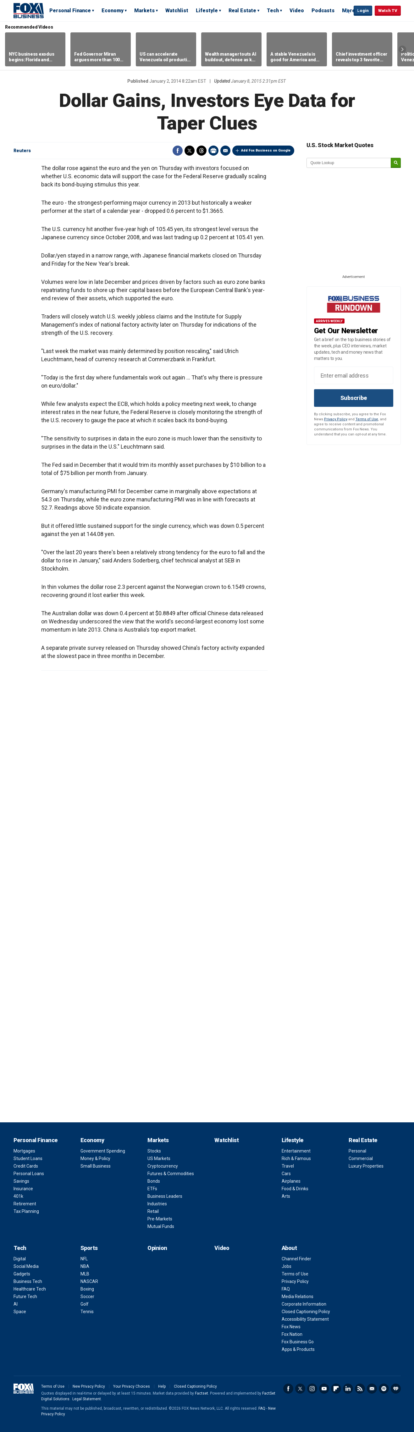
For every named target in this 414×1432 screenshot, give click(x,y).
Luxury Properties (366, 1166)
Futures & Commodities (170, 1173)
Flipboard (336, 1389)
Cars (286, 1173)
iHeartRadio (396, 1389)
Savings (21, 1181)
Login (363, 10)
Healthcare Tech (30, 1288)
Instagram (312, 1389)
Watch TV (387, 10)
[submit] (396, 163)
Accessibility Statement (305, 1319)
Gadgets (22, 1273)
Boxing (87, 1288)
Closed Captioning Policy (306, 1311)
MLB (84, 1273)
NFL (84, 1258)
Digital (20, 1258)
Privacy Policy (335, 419)
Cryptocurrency (162, 1166)
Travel (288, 1166)
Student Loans (28, 1158)
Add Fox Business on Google (265, 150)
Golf (84, 1304)
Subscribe (353, 398)
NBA (84, 1266)
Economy (113, 11)
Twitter (190, 151)
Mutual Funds (160, 1226)
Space (20, 1311)
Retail (153, 1211)
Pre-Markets (159, 1218)
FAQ (286, 1288)
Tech (273, 11)
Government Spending (102, 1150)
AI (16, 1304)
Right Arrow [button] (402, 49)
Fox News (291, 1326)
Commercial (361, 1158)
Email (225, 151)
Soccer (87, 1296)
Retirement (25, 1203)
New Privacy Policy (89, 1386)
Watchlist (176, 11)
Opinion (157, 1248)
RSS (360, 1389)
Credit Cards (26, 1166)
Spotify (384, 1389)
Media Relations (297, 1296)
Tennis (87, 1311)
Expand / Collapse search (347, 11)
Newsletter (372, 1389)
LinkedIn (348, 1389)
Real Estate (242, 11)
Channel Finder (296, 1258)
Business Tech (28, 1281)
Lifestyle (207, 11)
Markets (144, 11)
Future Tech (25, 1296)
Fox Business (29, 10)
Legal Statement (86, 1399)
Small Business (95, 1166)
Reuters (22, 150)
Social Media (26, 1266)
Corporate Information (304, 1304)
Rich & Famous (296, 1158)
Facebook (178, 151)
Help (162, 1386)
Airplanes (291, 1181)
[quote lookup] (348, 163)
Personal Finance (70, 11)
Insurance (23, 1188)
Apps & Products (298, 1349)
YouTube (324, 1389)
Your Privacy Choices (131, 1386)
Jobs (286, 1266)
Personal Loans (29, 1173)
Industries (157, 1203)
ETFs (152, 1188)
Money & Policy (95, 1158)
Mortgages (24, 1150)
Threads (201, 151)
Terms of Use (367, 419)
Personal (357, 1150)
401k (18, 1196)
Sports (89, 1248)
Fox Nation (292, 1334)
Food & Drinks (295, 1188)
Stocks (154, 1150)
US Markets (158, 1158)
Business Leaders (164, 1196)
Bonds (153, 1181)
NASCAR (89, 1281)
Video (297, 11)
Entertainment (296, 1150)
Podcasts (323, 11)
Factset (201, 1393)
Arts (286, 1196)
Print (213, 151)
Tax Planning (26, 1211)
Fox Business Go (298, 1341)
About (289, 1248)
